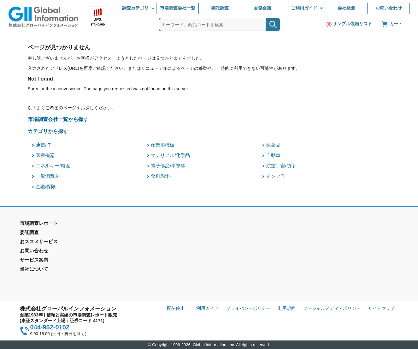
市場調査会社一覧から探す (58, 119)
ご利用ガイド (304, 7)
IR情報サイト (320, 242)
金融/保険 (46, 186)
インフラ (275, 176)
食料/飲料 (161, 176)
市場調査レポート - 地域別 (46, 242)
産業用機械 (162, 144)
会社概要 (346, 7)
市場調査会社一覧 (177, 7)
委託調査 (220, 7)
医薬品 (273, 144)
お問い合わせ (388, 7)
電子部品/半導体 (168, 165)
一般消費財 (47, 176)
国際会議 (262, 7)
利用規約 (287, 308)
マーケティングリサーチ (139, 242)
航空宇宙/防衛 (281, 165)
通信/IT (43, 144)
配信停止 (176, 308)
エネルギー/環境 (53, 165)
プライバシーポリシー (248, 308)
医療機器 (45, 155)
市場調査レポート (37, 233)
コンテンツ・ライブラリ (235, 274)
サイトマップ (381, 308)
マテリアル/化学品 (170, 155)
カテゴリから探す (48, 131)
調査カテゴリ (135, 7)
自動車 (273, 155)
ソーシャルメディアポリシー (332, 308)
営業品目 (220, 255)
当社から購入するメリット (237, 265)
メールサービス (130, 265)
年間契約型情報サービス (44, 251)
